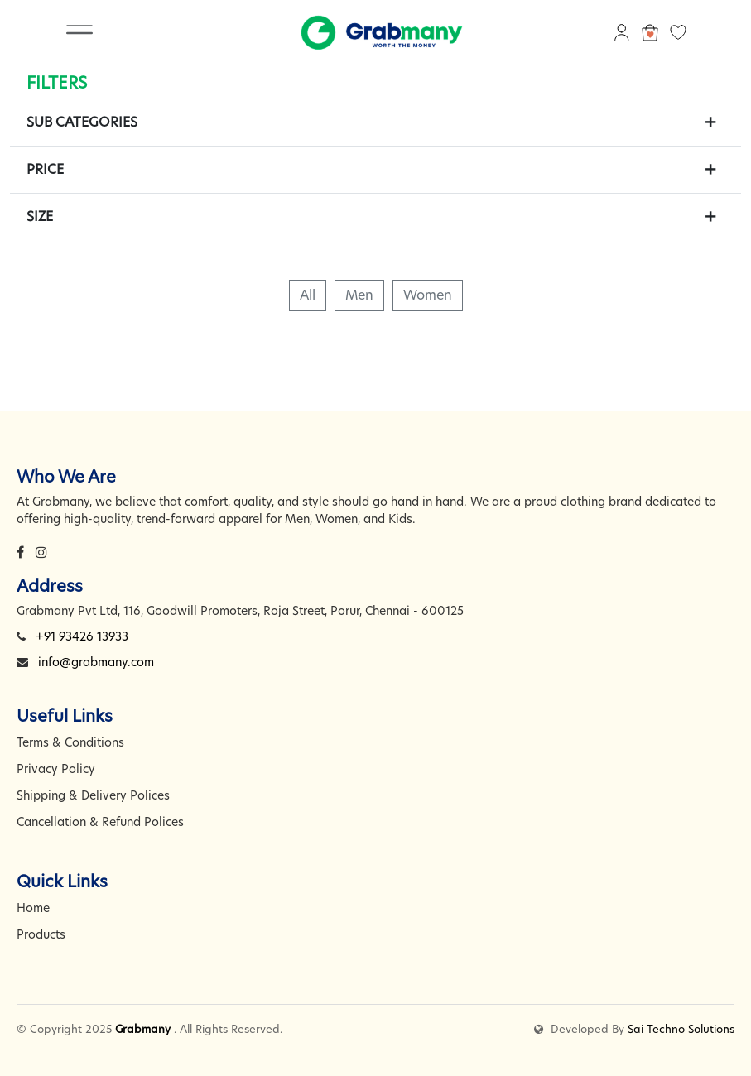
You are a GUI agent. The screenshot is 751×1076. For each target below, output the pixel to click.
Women (427, 295)
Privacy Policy (56, 769)
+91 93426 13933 (82, 636)
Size (39, 216)
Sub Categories (81, 122)
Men (359, 295)
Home (33, 908)
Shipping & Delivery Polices (93, 795)
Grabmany (143, 1028)
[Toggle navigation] (79, 32)
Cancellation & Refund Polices (100, 822)
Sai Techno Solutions (681, 1028)
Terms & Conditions (70, 742)
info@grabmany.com (96, 662)
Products (41, 934)
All (307, 295)
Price (45, 169)
